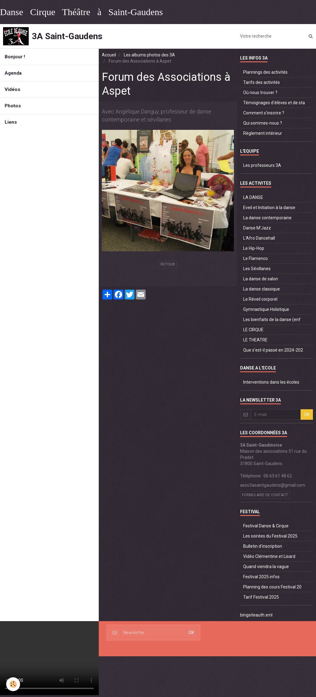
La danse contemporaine (267, 217)
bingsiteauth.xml (256, 614)
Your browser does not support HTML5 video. (49, 658)
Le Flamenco (255, 258)
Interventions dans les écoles (271, 382)
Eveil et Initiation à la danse (269, 207)
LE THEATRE (255, 339)
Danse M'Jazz (257, 227)
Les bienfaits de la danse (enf (272, 319)
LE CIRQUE (253, 329)
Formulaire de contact (265, 495)
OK (307, 414)
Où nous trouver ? (260, 92)
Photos (13, 106)
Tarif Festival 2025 (261, 597)
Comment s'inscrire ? (263, 112)
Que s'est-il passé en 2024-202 (273, 350)
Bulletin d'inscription (262, 546)
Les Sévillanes (257, 268)
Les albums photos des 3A (149, 54)
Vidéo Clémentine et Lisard (269, 556)
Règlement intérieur (262, 133)
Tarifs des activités (261, 82)
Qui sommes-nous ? (262, 123)
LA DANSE (253, 197)
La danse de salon (260, 278)
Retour (167, 264)
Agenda (13, 73)
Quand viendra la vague (266, 566)
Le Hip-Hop (253, 248)
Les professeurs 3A (262, 165)
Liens (11, 122)
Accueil (109, 54)
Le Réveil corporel (260, 299)
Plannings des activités (265, 72)
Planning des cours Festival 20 (272, 586)
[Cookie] (13, 684)
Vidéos (12, 89)
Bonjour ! (15, 57)
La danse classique (261, 289)
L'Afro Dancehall (259, 238)
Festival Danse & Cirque (266, 525)
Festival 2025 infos (261, 576)
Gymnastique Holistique (266, 309)
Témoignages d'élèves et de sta (274, 102)
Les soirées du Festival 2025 (270, 536)
